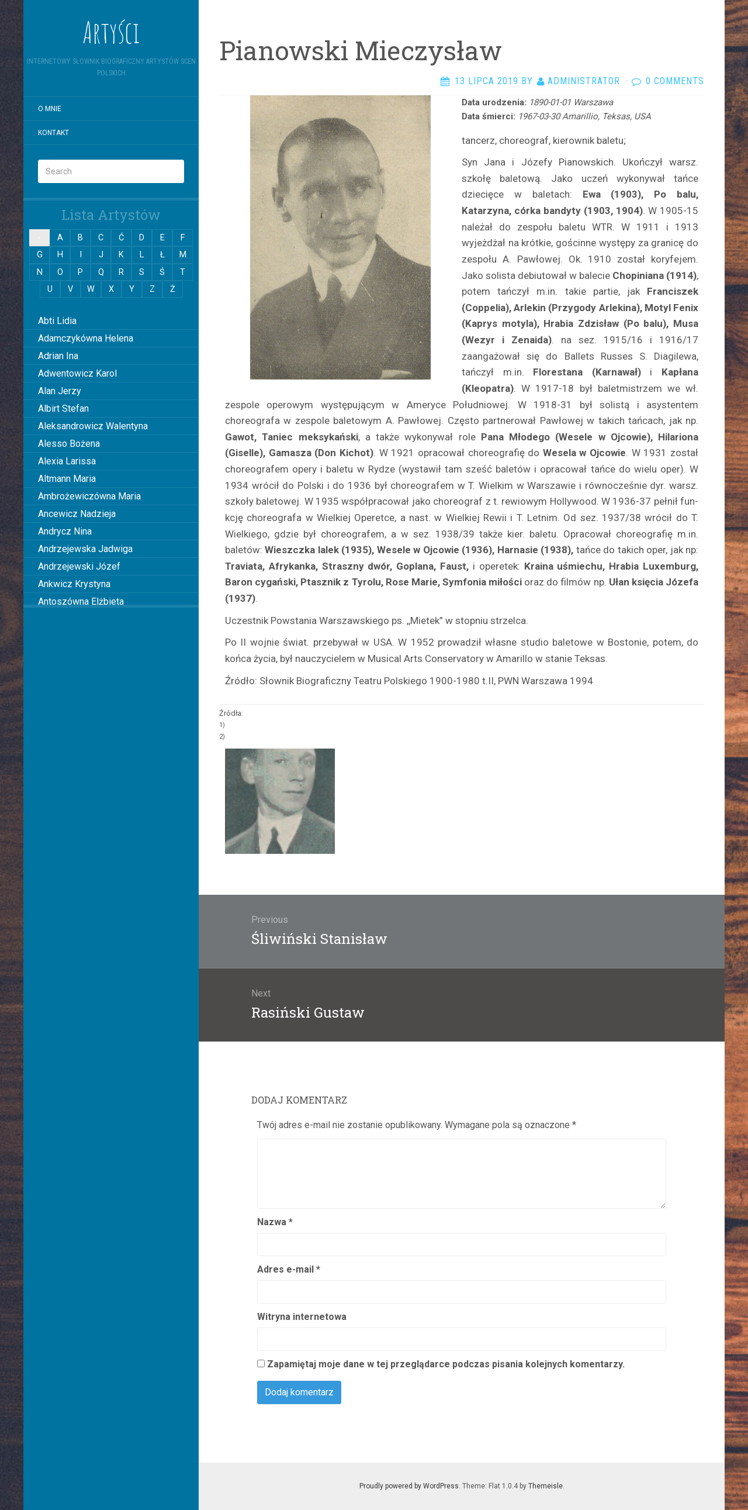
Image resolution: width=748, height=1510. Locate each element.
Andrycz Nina (65, 531)
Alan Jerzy (59, 391)
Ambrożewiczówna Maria (89, 496)
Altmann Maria (67, 478)
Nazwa (275, 1222)
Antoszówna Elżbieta (81, 601)
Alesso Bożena (69, 443)
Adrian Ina (58, 355)
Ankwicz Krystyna (74, 583)
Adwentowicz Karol (77, 373)
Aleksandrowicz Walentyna (93, 426)
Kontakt (53, 133)
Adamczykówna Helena (85, 338)
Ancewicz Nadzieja (77, 513)
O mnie (49, 109)
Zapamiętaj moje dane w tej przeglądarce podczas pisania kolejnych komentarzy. (446, 1364)
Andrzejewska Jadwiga (85, 548)
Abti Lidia (57, 320)
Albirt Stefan (63, 408)
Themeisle (545, 1486)
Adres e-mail (288, 1269)
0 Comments (675, 81)
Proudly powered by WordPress (409, 1486)
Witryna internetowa (302, 1316)
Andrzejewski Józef (79, 566)
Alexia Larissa (67, 461)
